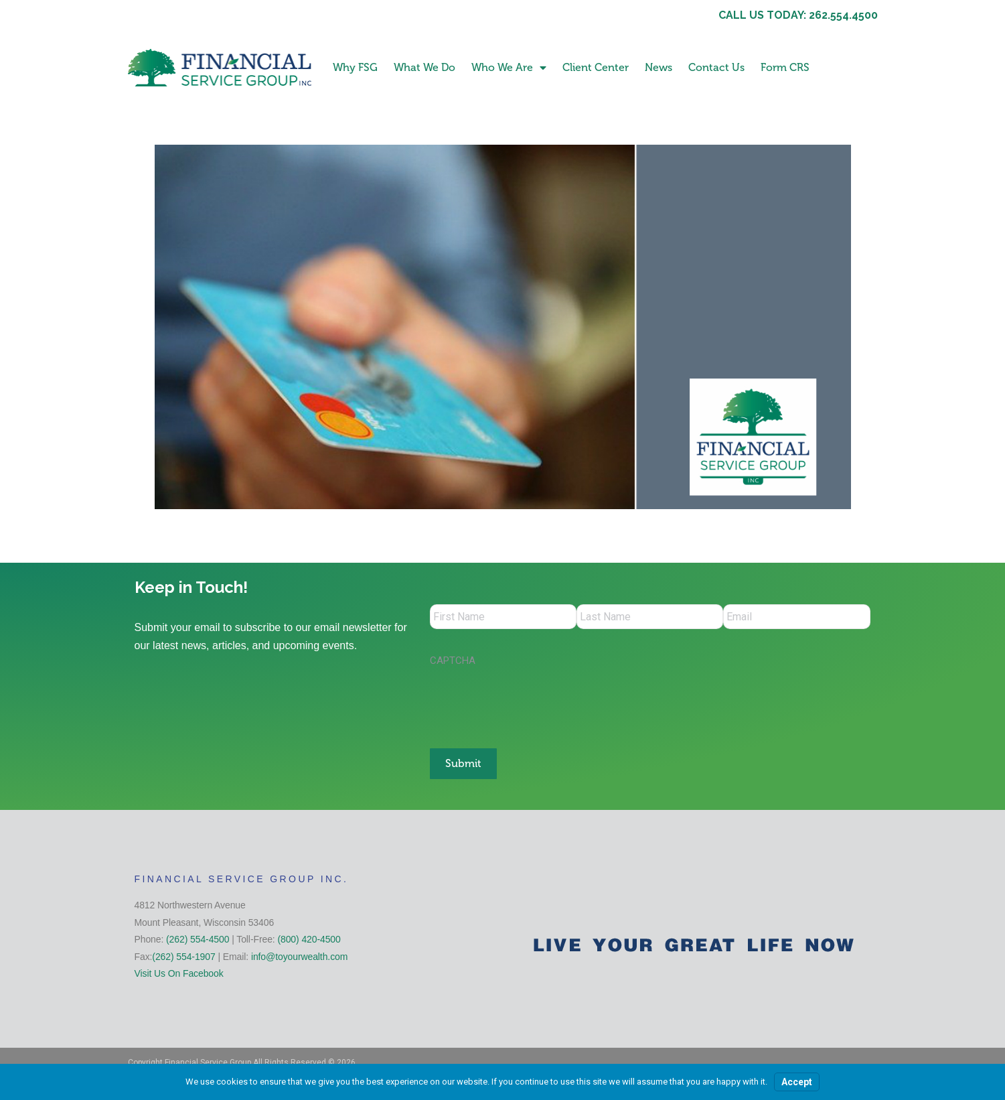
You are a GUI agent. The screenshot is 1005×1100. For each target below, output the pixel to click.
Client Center (595, 67)
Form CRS (785, 67)
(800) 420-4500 (308, 938)
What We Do (424, 67)
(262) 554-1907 (183, 954)
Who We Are (508, 68)
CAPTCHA (452, 663)
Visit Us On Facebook (179, 972)
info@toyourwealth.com (299, 954)
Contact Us (716, 67)
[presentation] (531, 703)
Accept (796, 1082)
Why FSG (355, 67)
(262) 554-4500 (197, 938)
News (658, 67)
